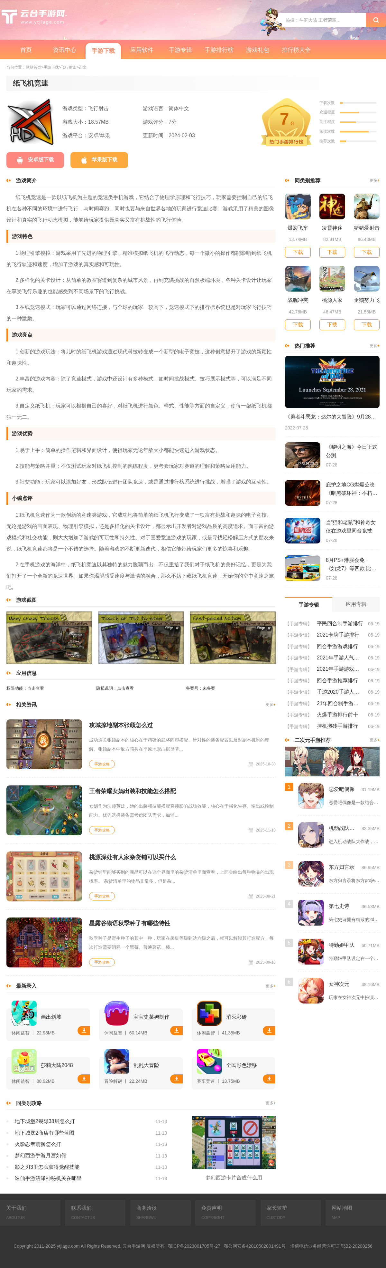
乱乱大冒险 (146, 1065)
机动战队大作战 (343, 828)
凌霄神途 (332, 228)
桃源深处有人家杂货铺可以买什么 (132, 857)
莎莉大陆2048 (57, 1065)
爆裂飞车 (298, 228)
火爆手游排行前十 (337, 714)
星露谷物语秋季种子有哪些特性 (129, 923)
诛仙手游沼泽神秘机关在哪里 (48, 1178)
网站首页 (33, 67)
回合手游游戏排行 (337, 646)
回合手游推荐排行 (337, 680)
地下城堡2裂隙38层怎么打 (45, 1121)
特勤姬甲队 (341, 945)
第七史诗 (339, 906)
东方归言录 (341, 867)
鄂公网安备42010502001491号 (255, 1246)
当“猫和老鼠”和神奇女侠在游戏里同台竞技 (351, 526)
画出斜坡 (51, 1017)
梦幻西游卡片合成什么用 (234, 1177)
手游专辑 (180, 50)
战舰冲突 (298, 300)
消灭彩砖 (236, 1017)
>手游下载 (50, 67)
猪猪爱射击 (367, 228)
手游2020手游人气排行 (340, 692)
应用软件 (141, 50)
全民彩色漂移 (241, 1065)
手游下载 (103, 51)
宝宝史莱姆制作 (151, 1017)
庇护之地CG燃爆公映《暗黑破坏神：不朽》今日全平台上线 (351, 489)
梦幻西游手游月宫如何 (40, 1155)
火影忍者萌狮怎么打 (38, 1144)
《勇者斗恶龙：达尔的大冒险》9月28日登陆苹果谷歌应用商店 (332, 416)
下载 (84, 1030)
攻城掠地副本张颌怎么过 (121, 725)
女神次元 (339, 984)
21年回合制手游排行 (340, 703)
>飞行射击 (68, 67)
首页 (26, 50)
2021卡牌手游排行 (338, 635)
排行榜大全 (296, 50)
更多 (271, 705)
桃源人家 (332, 300)
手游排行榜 (219, 50)
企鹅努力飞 (367, 300)
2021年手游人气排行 (340, 657)
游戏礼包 (257, 50)
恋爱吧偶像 (341, 789)
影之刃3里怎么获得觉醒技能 (47, 1167)
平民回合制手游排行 (340, 623)
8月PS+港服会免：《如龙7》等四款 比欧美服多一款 (351, 565)
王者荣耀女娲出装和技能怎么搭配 (132, 791)
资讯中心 (64, 50)
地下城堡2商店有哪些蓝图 (44, 1133)
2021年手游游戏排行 (340, 669)
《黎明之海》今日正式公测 (351, 451)
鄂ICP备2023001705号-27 (194, 1246)
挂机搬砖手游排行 (337, 726)
